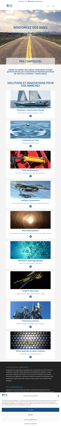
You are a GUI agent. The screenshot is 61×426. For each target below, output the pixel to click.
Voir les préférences (30, 421)
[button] (58, 397)
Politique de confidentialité (30, 425)
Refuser (30, 416)
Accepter (30, 411)
